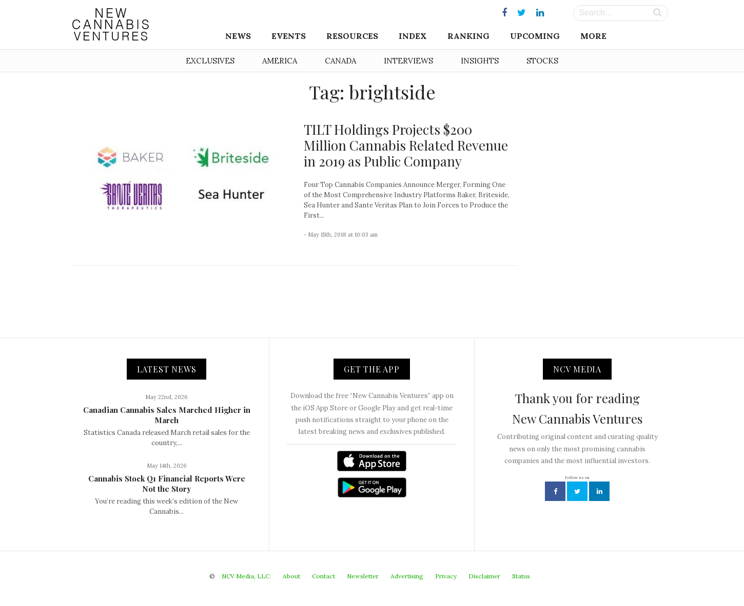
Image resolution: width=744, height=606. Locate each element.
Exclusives (210, 61)
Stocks (542, 61)
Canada (340, 61)
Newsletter (363, 576)
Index (413, 36)
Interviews (408, 61)
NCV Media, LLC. (246, 576)
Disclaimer (484, 576)
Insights (480, 61)
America (279, 61)
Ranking (468, 36)
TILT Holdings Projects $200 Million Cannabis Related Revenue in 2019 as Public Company (406, 145)
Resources (352, 36)
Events (288, 36)
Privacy (446, 576)
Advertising (406, 576)
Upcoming (535, 36)
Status (521, 576)
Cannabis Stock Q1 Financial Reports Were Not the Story (166, 483)
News (238, 36)
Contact (323, 576)
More (593, 36)
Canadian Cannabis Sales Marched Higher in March (166, 415)
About (291, 576)
